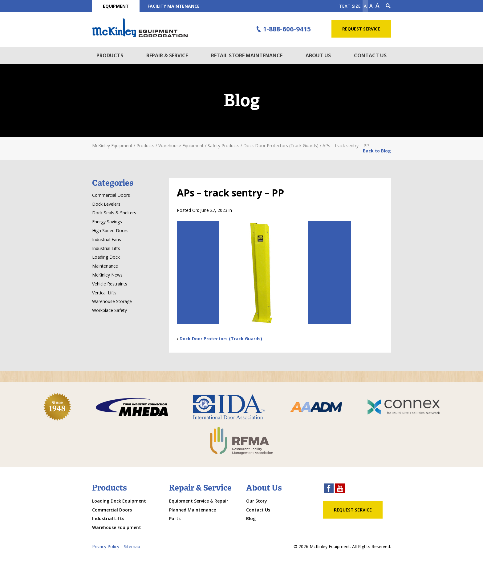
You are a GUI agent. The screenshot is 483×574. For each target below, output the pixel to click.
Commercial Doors (111, 195)
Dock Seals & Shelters (114, 213)
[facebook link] (329, 489)
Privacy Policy (105, 546)
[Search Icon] (388, 6)
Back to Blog (377, 151)
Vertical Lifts (104, 293)
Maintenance (105, 266)
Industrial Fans (106, 239)
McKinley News (107, 275)
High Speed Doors (110, 230)
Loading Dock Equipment (119, 501)
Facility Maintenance (174, 6)
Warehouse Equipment (116, 527)
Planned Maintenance (192, 510)
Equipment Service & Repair (198, 501)
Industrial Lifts (106, 248)
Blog (251, 518)
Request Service (361, 29)
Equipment (116, 6)
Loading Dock (106, 257)
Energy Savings (107, 221)
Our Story (256, 501)
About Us (318, 55)
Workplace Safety (109, 310)
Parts (175, 518)
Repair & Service (167, 55)
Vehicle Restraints (109, 284)
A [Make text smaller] (365, 6)
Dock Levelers (106, 204)
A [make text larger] (377, 6)
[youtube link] (340, 489)
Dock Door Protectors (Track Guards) (221, 339)
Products (109, 55)
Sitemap (132, 546)
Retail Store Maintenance (246, 55)
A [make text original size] (371, 5)
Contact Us (370, 55)
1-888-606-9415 (283, 29)
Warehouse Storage (112, 301)
